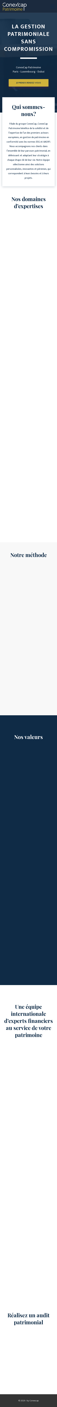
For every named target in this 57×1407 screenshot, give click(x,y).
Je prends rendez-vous (28, 89)
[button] (52, 6)
